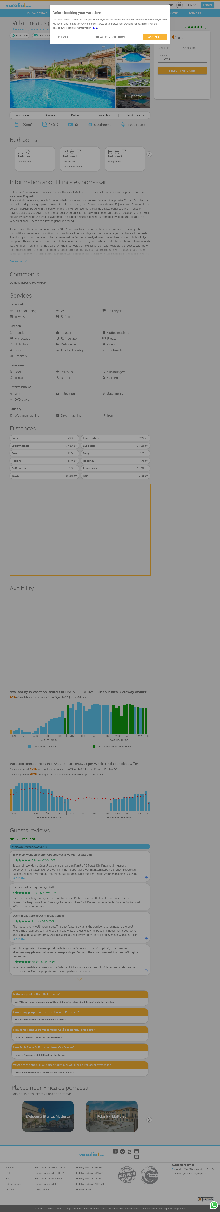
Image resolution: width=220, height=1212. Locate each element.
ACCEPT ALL (155, 37)
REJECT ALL (64, 37)
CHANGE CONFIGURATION (110, 37)
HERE (94, 27)
